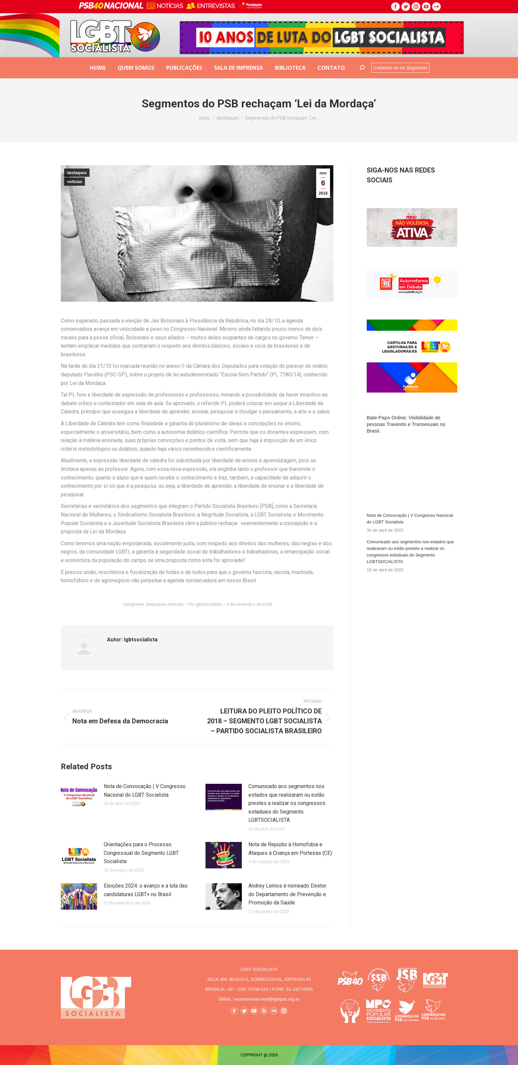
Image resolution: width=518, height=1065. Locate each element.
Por (205, 604)
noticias (74, 181)
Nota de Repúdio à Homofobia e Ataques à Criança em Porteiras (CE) (290, 848)
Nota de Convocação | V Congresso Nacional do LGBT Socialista (145, 790)
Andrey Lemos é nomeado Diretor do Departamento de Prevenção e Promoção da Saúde (287, 894)
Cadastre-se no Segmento (400, 67)
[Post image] (79, 797)
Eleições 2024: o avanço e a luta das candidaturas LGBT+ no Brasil (146, 890)
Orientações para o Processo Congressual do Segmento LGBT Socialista (141, 852)
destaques (77, 173)
